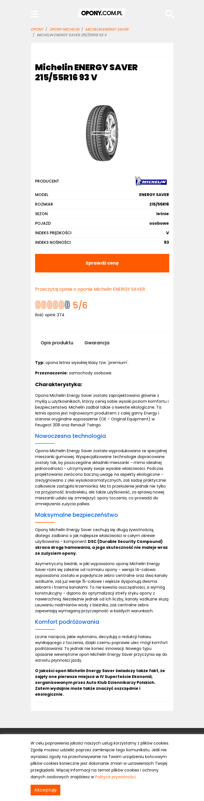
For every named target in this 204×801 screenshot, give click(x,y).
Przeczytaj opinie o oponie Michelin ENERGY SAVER (90, 289)
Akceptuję (45, 790)
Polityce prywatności (115, 777)
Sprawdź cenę (102, 263)
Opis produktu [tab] (57, 343)
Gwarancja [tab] (96, 343)
